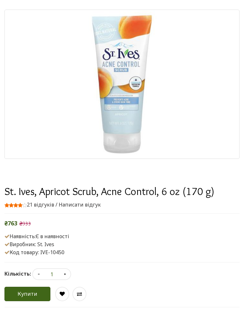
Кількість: (17, 273)
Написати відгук (80, 204)
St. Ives (45, 244)
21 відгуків (40, 204)
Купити (27, 293)
